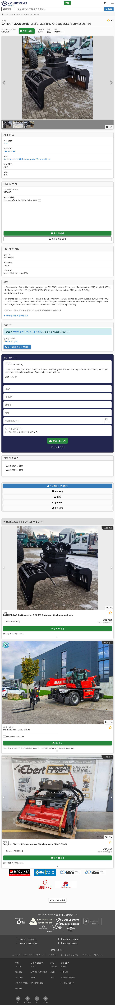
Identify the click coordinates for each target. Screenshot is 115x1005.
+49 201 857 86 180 (28, 943)
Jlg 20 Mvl (28, 955)
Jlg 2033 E (40, 955)
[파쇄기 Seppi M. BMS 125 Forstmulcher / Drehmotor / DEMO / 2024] (57, 797)
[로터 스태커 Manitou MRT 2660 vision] (57, 682)
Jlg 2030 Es (98, 955)
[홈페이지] (2, 14)
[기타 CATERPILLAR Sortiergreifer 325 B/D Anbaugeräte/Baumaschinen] (57, 568)
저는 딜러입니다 (15, 428)
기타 (5, 143)
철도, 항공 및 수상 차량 (69, 955)
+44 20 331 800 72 (28, 939)
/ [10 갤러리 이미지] (108, 722)
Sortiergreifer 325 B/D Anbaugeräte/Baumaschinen (27, 159)
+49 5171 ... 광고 (14, 466)
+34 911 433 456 (70, 943)
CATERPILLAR (9, 151)
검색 (109, 9)
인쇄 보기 (57, 491)
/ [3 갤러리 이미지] (109, 127)
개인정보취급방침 (57, 447)
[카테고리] (7, 9)
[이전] (4, 82)
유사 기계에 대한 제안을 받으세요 (23, 432)
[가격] (105, 621)
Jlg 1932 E (86, 955)
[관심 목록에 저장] (108, 21)
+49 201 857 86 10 (71, 939)
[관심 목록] (105, 3)
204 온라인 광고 (11, 341)
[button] (112, 3)
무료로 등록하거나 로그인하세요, (27, 331)
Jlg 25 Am (16, 955)
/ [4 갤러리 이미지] (109, 607)
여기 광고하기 (57, 900)
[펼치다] (57, 637)
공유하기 (57, 502)
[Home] (8, 14)
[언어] (108, 3)
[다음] (111, 82)
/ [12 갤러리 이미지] (108, 837)
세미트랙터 (52, 955)
